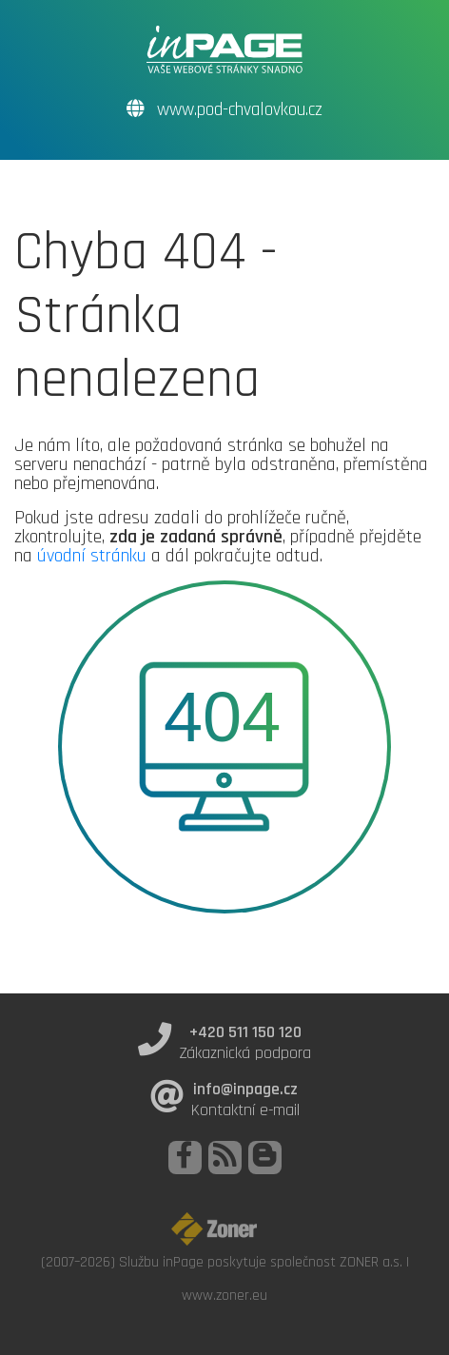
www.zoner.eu (224, 1295)
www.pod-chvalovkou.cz (224, 110)
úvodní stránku (91, 555)
